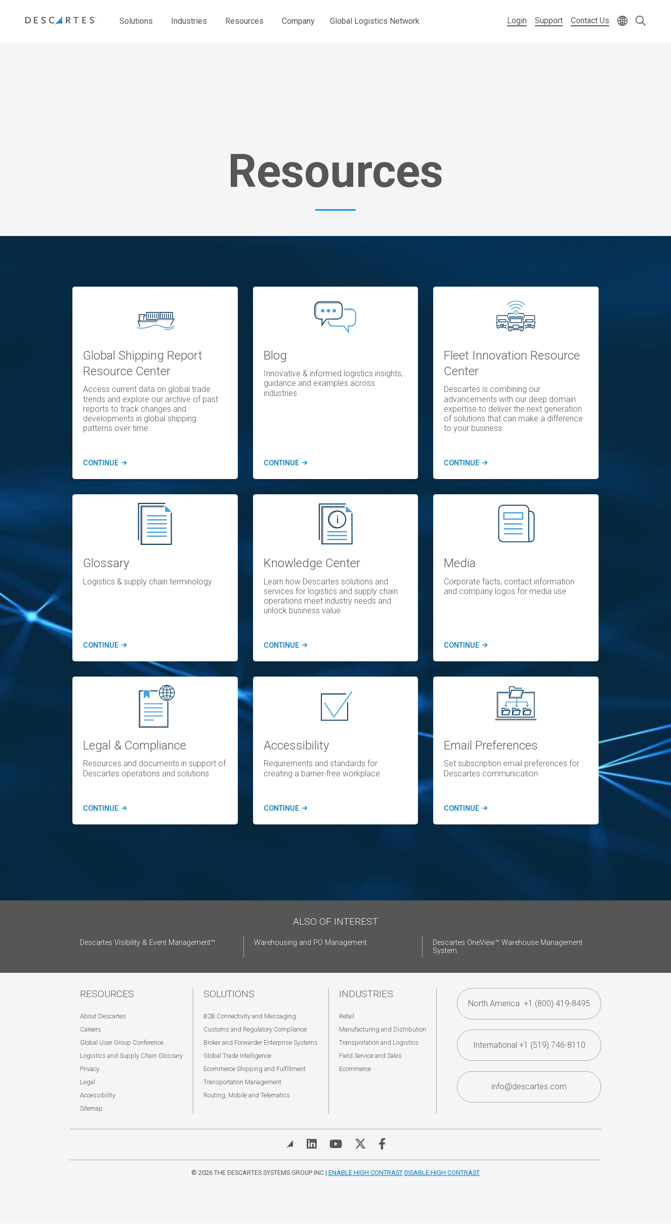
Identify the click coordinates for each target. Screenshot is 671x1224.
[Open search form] (641, 21)
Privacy (89, 1069)
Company (298, 21)
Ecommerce (355, 1069)
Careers (90, 1029)
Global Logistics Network (375, 21)
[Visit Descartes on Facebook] (382, 1144)
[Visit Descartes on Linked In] (312, 1144)
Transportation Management (242, 1082)
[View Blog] (290, 1144)
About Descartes (103, 1016)
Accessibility (97, 1095)
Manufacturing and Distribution (382, 1029)
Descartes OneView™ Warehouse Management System (507, 946)
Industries (189, 21)
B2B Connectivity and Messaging (249, 1016)
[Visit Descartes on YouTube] (335, 1144)
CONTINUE (103, 463)
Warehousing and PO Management (310, 942)
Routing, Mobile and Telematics (246, 1095)
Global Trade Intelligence (237, 1055)
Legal (87, 1082)
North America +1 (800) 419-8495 (529, 1003)
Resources (244, 21)
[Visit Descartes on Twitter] (360, 1144)
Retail (346, 1016)
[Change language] (622, 21)
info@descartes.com (529, 1086)
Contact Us (590, 20)
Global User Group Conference (121, 1042)
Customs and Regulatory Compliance (255, 1029)
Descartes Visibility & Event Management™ (147, 942)
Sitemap (91, 1108)
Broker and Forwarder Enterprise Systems (260, 1042)
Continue (103, 646)
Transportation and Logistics (378, 1042)
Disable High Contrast (442, 1172)
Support (549, 20)
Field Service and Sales (370, 1055)
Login (517, 20)
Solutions (136, 21)
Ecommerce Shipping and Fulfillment (254, 1069)
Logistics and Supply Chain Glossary (131, 1055)
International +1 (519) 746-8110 (529, 1045)
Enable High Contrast (365, 1172)
